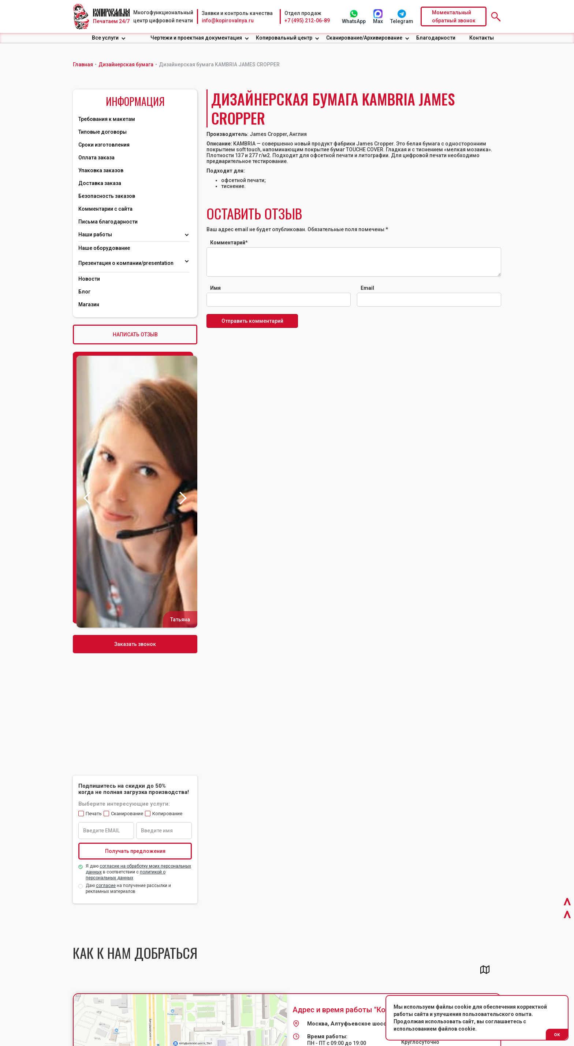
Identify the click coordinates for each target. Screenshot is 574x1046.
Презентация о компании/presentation (126, 263)
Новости (89, 279)
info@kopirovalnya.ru (228, 20)
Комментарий (229, 242)
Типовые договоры (102, 132)
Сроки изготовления (104, 145)
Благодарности (435, 38)
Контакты (481, 38)
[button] (109, 38)
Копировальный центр (284, 38)
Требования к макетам (106, 119)
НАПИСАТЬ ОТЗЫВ (135, 334)
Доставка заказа (99, 183)
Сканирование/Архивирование (364, 38)
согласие (106, 885)
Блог (84, 292)
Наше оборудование (104, 248)
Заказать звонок (135, 644)
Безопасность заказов (106, 196)
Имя (215, 288)
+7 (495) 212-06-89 (307, 20)
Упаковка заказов (100, 170)
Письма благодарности (108, 222)
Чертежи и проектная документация (196, 38)
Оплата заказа (96, 157)
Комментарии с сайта (105, 209)
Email (367, 288)
